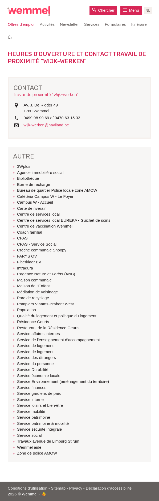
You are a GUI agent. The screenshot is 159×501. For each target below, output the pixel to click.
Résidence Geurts (33, 321)
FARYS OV (27, 256)
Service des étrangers (36, 357)
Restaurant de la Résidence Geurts (48, 328)
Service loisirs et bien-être (40, 405)
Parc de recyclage (33, 298)
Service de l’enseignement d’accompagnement (58, 339)
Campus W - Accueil (35, 202)
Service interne (30, 399)
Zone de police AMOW (37, 453)
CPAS (22, 238)
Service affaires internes (38, 333)
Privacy (75, 488)
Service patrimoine (33, 417)
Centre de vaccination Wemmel (44, 226)
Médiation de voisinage (37, 292)
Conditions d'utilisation (27, 488)
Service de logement (35, 345)
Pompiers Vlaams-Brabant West (45, 304)
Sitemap (58, 488)
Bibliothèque (28, 178)
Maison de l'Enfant (33, 286)
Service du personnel (36, 363)
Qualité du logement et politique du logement (56, 316)
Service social (29, 435)
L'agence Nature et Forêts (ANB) (46, 274)
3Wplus (23, 166)
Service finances (31, 387)
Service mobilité (31, 411)
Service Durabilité (32, 369)
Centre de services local (38, 214)
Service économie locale (38, 375)
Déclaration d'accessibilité (109, 488)
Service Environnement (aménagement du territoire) (63, 381)
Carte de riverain (32, 208)
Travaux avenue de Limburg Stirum (48, 441)
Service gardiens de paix (39, 393)
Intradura (25, 268)
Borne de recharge (33, 184)
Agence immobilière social (40, 172)
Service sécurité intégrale (39, 429)
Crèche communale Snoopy (41, 250)
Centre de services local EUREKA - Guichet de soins (63, 220)
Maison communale (34, 280)
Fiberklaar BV (29, 262)
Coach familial (29, 232)
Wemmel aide (29, 447)
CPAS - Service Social (36, 244)
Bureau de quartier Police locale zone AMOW (57, 190)
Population (26, 309)
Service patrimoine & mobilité (43, 423)
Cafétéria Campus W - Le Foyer (45, 196)
